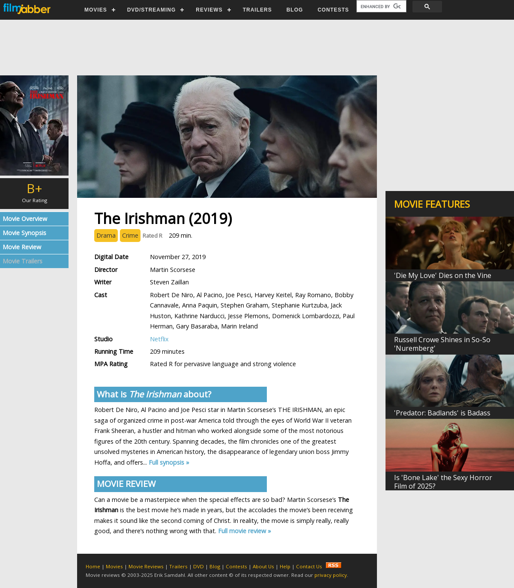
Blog (214, 566)
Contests (236, 566)
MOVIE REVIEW (126, 484)
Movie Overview (25, 219)
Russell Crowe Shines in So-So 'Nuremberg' (442, 343)
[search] (380, 6)
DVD (198, 566)
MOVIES (95, 10)
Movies (114, 566)
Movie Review (22, 247)
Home (93, 566)
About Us (263, 566)
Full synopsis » (169, 462)
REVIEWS (209, 10)
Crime (130, 235)
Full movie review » (244, 531)
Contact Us (309, 566)
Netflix (159, 339)
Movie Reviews (146, 566)
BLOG (295, 10)
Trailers (178, 566)
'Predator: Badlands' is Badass (442, 413)
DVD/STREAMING (151, 10)
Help (285, 566)
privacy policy (330, 575)
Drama (106, 235)
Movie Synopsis (24, 233)
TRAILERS (257, 10)
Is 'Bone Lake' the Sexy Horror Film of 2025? (443, 481)
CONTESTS (333, 10)
